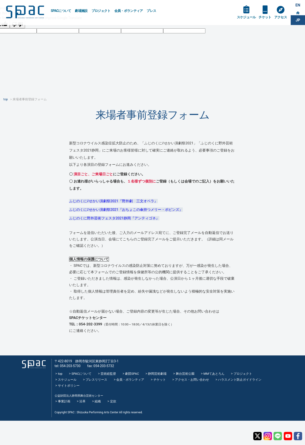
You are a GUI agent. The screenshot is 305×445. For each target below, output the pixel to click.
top (60, 373)
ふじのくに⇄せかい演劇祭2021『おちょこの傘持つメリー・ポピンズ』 (126, 209)
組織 (98, 401)
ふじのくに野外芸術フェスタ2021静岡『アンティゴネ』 (114, 218)
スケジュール (246, 17)
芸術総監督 (108, 373)
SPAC (25, 12)
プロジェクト (101, 11)
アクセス (280, 17)
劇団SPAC (132, 373)
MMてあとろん (213, 373)
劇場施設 (81, 11)
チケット (265, 17)
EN (297, 5)
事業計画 (64, 401)
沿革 (82, 401)
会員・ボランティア (128, 11)
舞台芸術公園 (185, 373)
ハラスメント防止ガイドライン (239, 379)
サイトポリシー (69, 385)
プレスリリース (96, 379)
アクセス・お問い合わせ (192, 379)
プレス (151, 11)
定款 (113, 401)
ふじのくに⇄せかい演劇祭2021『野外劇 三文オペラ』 (113, 201)
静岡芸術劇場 (157, 373)
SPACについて (61, 11)
